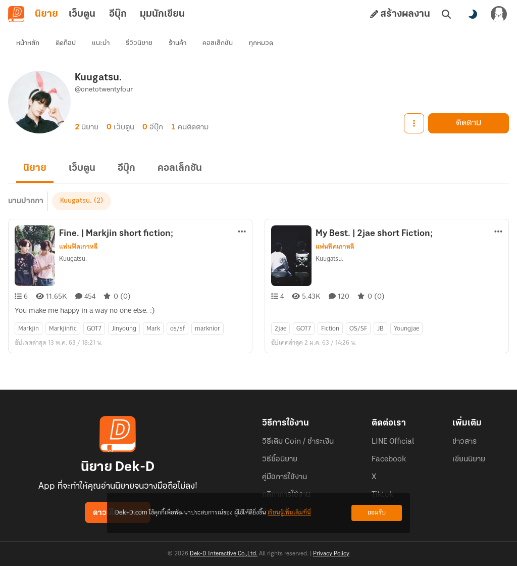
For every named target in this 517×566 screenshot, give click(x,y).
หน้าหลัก (27, 43)
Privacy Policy (331, 554)
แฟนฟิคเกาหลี (78, 247)
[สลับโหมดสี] (472, 14)
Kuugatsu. (76, 201)
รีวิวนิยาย (139, 43)
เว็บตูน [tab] (82, 14)
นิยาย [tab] (46, 14)
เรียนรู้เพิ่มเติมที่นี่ (289, 512)
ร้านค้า (177, 43)
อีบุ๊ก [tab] (118, 14)
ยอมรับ (377, 512)
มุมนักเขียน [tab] (162, 14)
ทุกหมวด (261, 43)
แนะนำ (101, 43)
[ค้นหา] (446, 14)
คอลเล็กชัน (217, 43)
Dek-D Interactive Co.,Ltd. (223, 554)
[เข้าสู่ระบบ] (499, 14)
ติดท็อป (66, 43)
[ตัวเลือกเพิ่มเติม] (242, 231)
